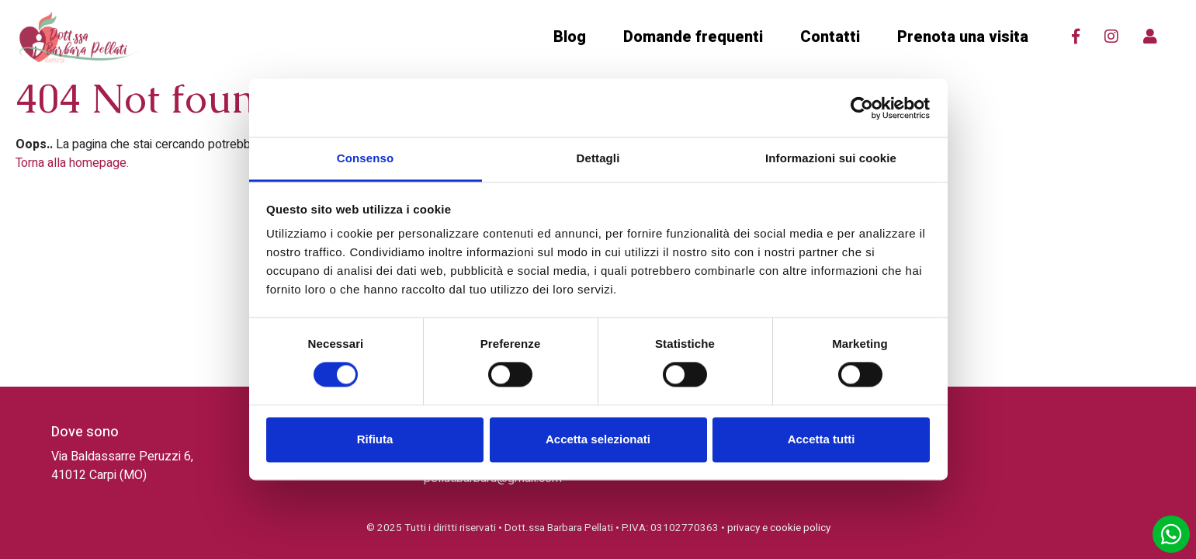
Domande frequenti (693, 37)
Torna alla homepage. (72, 163)
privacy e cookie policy (778, 528)
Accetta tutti (821, 439)
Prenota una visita (962, 37)
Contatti (830, 37)
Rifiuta (375, 439)
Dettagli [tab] (598, 158)
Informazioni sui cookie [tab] (830, 158)
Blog (569, 37)
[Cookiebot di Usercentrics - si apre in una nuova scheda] (862, 108)
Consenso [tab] (365, 158)
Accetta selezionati (598, 439)
